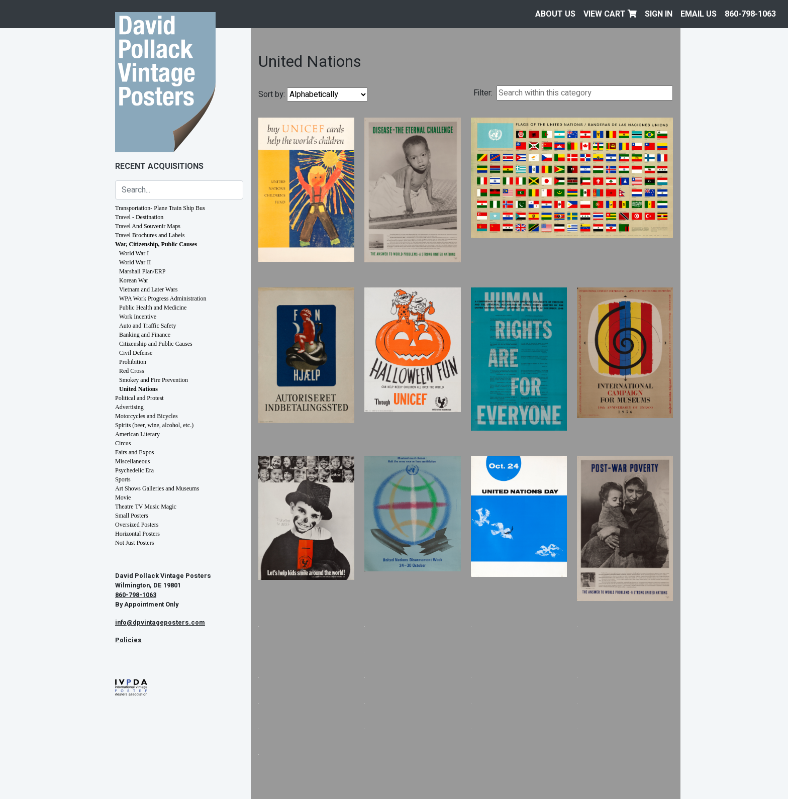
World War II (135, 262)
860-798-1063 (750, 14)
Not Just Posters (134, 542)
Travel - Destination (139, 217)
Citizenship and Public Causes (155, 343)
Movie (123, 497)
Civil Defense (135, 352)
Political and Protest (139, 398)
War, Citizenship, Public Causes (156, 244)
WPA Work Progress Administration (162, 298)
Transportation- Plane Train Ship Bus (160, 208)
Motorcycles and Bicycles (146, 416)
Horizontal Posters (137, 533)
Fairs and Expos (134, 452)
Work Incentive (137, 316)
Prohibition (132, 361)
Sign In (658, 14)
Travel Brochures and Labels (150, 235)
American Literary (137, 434)
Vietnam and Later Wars (148, 289)
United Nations (138, 388)
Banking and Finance (144, 334)
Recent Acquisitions (159, 166)
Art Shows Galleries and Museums (157, 488)
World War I (134, 253)
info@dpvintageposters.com (160, 622)
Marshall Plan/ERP (142, 271)
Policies (128, 640)
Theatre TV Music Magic (145, 506)
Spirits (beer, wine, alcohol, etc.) (154, 425)
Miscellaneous (132, 461)
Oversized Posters (136, 524)
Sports (123, 479)
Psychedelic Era (134, 470)
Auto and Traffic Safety (147, 325)
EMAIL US (698, 14)
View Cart (610, 14)
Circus (123, 443)
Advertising (129, 407)
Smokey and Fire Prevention (153, 379)
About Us (555, 14)
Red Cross (131, 370)
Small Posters (131, 515)
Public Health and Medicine (152, 307)
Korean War (133, 280)
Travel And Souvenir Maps (147, 226)
